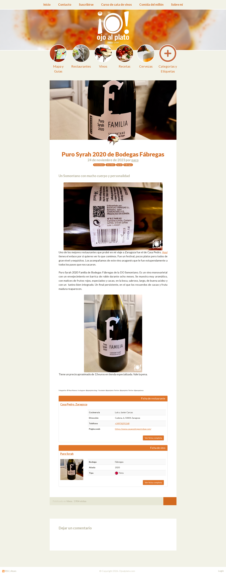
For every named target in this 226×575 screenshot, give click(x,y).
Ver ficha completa (153, 438)
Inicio (47, 4)
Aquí (165, 252)
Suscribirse (86, 4)
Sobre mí (177, 4)
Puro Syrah (67, 453)
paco (135, 160)
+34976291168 (122, 423)
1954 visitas (80, 501)
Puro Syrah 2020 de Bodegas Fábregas (113, 154)
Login (221, 570)
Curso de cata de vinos (116, 4)
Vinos (69, 501)
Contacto (64, 4)
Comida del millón (151, 4)
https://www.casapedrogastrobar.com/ (133, 429)
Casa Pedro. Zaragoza (73, 404)
